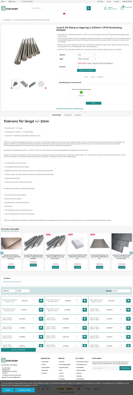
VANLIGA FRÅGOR (127, 1)
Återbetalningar (81, 370)
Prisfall (44, 364)
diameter (62, 55)
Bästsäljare (45, 370)
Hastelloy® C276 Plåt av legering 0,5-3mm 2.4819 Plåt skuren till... (11, 256)
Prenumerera (125, 368)
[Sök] (60, 8)
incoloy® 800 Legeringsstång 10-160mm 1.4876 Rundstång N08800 (33, 256)
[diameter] (86, 54)
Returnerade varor (82, 364)
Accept (8, 390)
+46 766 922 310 (27, 1)
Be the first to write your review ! (12, 282)
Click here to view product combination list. (69, 109)
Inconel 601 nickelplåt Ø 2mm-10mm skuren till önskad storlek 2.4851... (122, 256)
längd (61, 59)
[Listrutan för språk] (13, 1)
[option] (11, 252)
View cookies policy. (44, 385)
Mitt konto (100, 1)
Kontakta (62, 379)
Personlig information (83, 361)
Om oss (109, 1)
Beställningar (80, 367)
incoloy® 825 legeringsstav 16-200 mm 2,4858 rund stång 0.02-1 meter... (55, 256)
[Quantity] (34, 301)
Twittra (92, 77)
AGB (60, 370)
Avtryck (61, 376)
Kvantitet (63, 67)
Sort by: (109, 291)
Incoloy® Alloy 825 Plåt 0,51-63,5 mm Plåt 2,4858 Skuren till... (100, 256)
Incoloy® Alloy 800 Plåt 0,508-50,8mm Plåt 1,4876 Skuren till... (77, 256)
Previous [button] (2, 253)
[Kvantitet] (86, 66)
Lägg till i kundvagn (41, 300)
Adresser (79, 373)
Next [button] (131, 253)
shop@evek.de (16, 377)
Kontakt (116, 1)
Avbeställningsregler (64, 364)
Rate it (94, 103)
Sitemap (44, 373)
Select (116, 291)
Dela (85, 77)
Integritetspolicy (64, 367)
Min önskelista (80, 379)
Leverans (61, 361)
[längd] (86, 59)
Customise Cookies (25, 390)
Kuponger (79, 376)
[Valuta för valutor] (3, 1)
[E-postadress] (105, 368)
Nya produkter (46, 367)
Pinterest (100, 77)
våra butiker (45, 361)
